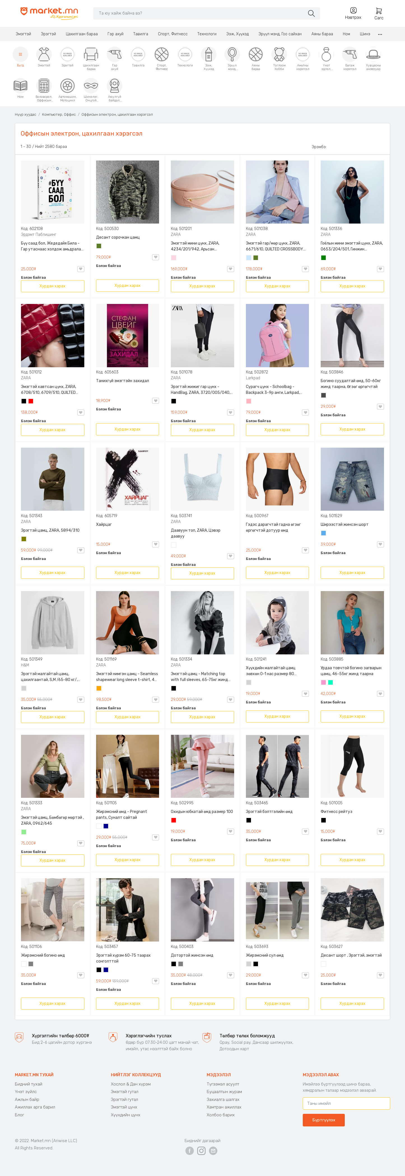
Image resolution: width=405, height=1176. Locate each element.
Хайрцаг (104, 524)
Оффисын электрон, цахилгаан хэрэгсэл (117, 114)
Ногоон (323, 258)
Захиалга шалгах (223, 1099)
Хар (24, 401)
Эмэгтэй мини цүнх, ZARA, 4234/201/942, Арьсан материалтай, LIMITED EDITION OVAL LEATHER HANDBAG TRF (199, 246)
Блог (19, 1114)
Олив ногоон (24, 539)
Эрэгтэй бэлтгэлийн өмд (269, 811)
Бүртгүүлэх (323, 1119)
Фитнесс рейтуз (336, 811)
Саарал (31, 964)
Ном (346, 34)
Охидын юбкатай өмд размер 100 (202, 811)
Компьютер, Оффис (59, 114)
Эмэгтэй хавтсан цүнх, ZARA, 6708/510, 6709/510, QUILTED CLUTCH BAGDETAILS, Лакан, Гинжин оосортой (48, 390)
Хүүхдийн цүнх (125, 1114)
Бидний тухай (28, 1084)
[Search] (199, 13)
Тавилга (140, 34)
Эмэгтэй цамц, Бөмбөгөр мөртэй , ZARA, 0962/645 (52, 820)
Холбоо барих (221, 1114)
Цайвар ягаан (249, 401)
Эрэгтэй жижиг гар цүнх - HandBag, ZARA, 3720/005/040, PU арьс (200, 390)
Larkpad (253, 378)
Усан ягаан (173, 258)
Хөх (106, 826)
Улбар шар (99, 689)
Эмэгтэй (23, 34)
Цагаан (173, 545)
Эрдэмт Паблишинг (38, 234)
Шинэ (365, 34)
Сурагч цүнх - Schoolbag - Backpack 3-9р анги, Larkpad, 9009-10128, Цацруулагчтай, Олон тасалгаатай (273, 390)
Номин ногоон (330, 683)
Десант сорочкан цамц (118, 237)
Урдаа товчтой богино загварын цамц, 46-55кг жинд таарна (351, 671)
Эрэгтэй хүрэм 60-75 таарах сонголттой (123, 958)
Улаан (31, 401)
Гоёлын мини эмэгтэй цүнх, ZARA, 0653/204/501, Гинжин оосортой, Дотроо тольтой (352, 246)
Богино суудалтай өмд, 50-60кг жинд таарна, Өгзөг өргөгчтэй (351, 383)
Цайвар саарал (24, 689)
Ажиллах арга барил (35, 1107)
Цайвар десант (323, 964)
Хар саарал (323, 396)
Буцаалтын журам (224, 1091)
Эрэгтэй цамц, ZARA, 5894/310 (50, 530)
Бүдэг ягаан (323, 683)
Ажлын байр (27, 1099)
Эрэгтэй (48, 34)
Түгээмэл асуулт (223, 1084)
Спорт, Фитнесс (173, 34)
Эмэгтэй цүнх (124, 1107)
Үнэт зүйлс (26, 1091)
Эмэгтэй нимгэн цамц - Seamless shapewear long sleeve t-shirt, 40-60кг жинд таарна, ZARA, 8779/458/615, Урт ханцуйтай (127, 677)
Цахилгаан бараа (82, 34)
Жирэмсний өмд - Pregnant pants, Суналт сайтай (121, 814)
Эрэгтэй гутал (124, 1099)
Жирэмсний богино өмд (43, 955)
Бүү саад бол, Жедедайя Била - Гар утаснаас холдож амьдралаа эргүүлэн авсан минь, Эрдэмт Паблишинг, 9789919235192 (52, 246)
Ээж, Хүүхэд (237, 34)
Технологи (207, 34)
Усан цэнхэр (249, 258)
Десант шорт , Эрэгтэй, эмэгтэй (351, 955)
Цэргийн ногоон (99, 246)
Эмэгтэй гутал (124, 1091)
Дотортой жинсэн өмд (192, 955)
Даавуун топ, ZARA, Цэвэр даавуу (195, 533)
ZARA (176, 234)
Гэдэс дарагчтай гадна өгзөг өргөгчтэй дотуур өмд (273, 527)
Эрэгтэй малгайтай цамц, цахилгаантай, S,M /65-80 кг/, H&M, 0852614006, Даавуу (49, 677)
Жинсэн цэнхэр (323, 533)
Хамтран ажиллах (224, 1107)
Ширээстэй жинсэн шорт (345, 524)
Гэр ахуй (116, 34)
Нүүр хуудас (25, 114)
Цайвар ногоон (24, 832)
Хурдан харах (52, 286)
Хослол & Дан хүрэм (131, 1084)
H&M (25, 665)
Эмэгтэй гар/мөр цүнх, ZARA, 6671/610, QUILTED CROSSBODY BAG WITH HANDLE (274, 246)
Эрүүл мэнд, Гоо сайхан (280, 34)
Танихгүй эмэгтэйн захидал (122, 380)
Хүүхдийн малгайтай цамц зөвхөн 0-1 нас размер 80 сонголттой (270, 671)
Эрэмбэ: (319, 147)
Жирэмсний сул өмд (265, 955)
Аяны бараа (322, 34)
